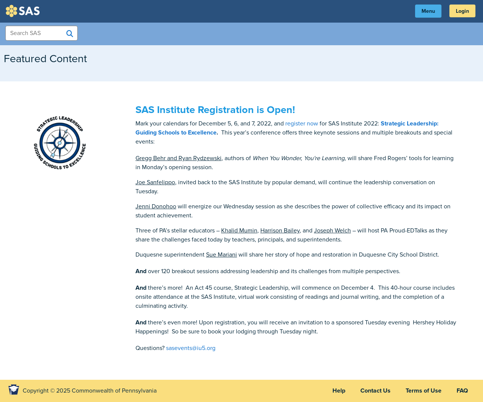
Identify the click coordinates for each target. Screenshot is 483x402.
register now (301, 123)
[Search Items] (41, 33)
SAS (24, 11)
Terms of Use (423, 390)
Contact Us (375, 390)
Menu (428, 11)
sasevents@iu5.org (190, 348)
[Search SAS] (70, 34)
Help (338, 390)
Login (462, 11)
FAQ (462, 390)
